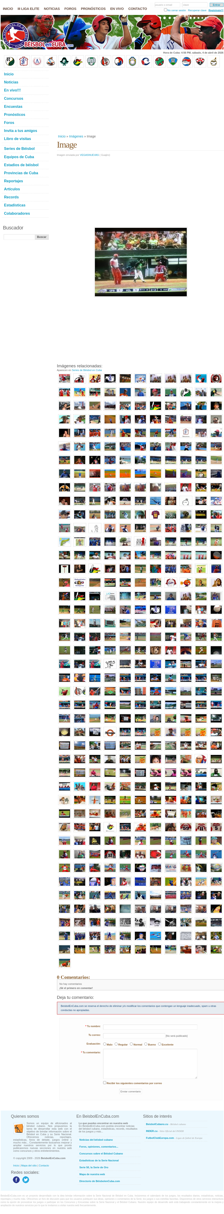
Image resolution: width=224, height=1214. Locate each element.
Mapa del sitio (29, 1165)
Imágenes (76, 136)
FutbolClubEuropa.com (174, 1138)
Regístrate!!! (216, 10)
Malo (110, 1044)
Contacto (44, 1165)
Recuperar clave (197, 10)
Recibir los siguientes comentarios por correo (134, 1083)
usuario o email (163, 4)
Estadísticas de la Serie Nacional (99, 1160)
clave (186, 4)
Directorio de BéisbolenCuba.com (99, 1181)
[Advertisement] (117, 101)
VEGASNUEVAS (89, 155)
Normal (137, 1044)
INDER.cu (165, 1131)
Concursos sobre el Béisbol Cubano (101, 1153)
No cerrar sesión (176, 10)
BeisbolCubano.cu (166, 1124)
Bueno (152, 1044)
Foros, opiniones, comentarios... (98, 1146)
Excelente (167, 1044)
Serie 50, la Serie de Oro (93, 1167)
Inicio (62, 136)
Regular (123, 1044)
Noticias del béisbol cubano (96, 1139)
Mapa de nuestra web (92, 1174)
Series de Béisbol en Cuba (87, 370)
